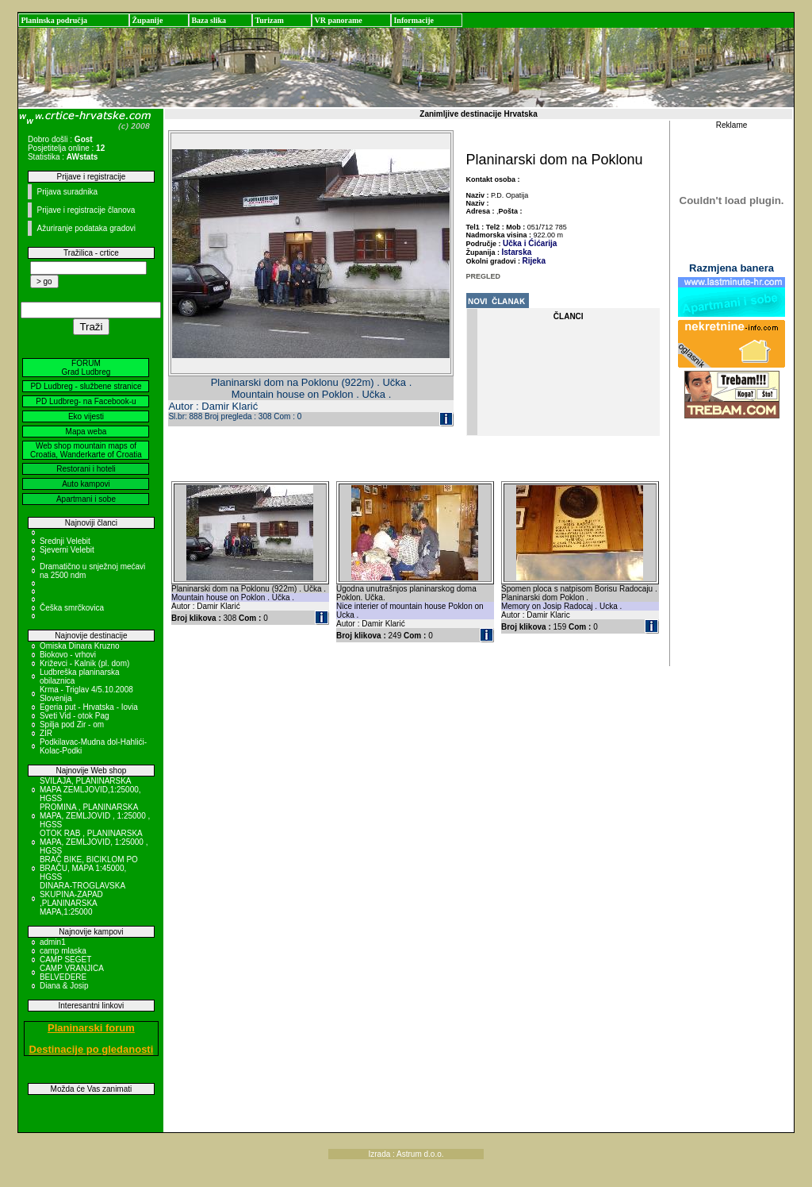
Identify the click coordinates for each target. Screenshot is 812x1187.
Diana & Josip (64, 985)
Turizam (269, 20)
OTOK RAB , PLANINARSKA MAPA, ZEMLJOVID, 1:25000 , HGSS (94, 842)
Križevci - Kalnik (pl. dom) (84, 663)
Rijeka (534, 260)
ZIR (46, 733)
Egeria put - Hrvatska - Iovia (89, 707)
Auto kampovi (86, 484)
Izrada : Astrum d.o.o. (405, 1154)
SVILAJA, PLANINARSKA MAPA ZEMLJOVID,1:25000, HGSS (90, 790)
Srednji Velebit (65, 541)
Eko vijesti (86, 416)
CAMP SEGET (65, 959)
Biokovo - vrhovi (68, 654)
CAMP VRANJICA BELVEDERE (71, 972)
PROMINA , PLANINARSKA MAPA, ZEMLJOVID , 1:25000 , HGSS (95, 816)
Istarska (517, 252)
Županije (147, 20)
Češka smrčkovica (72, 607)
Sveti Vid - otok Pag (74, 715)
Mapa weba (86, 431)
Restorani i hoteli (85, 468)
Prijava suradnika (67, 191)
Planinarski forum (91, 1028)
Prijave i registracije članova (85, 210)
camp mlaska (63, 950)
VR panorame (338, 20)
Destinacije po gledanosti (91, 1049)
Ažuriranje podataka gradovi (86, 228)
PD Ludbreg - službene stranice (85, 386)
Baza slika (208, 20)
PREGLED (483, 276)
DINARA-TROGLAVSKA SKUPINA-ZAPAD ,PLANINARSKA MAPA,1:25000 (82, 898)
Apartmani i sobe (86, 499)
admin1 (53, 942)
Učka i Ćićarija (530, 243)
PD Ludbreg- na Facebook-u (86, 401)
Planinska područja (54, 20)
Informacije (413, 20)
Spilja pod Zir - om (72, 724)
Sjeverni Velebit (67, 549)
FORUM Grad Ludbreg (86, 367)
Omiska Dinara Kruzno (80, 646)
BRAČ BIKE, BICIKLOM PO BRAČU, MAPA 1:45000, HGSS (89, 868)
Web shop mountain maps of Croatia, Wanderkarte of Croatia (86, 450)
